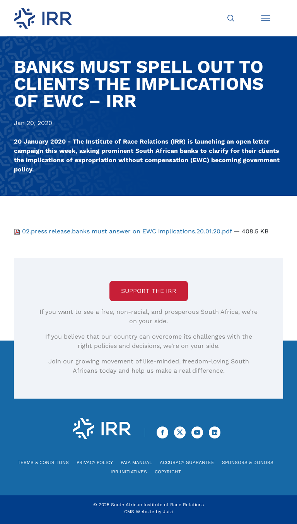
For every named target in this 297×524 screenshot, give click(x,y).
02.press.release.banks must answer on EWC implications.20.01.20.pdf (124, 231)
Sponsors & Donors (247, 462)
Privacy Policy (95, 462)
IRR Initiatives (129, 471)
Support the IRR (148, 291)
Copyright (168, 471)
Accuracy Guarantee (187, 462)
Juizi (168, 511)
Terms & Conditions (43, 462)
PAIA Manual (136, 462)
